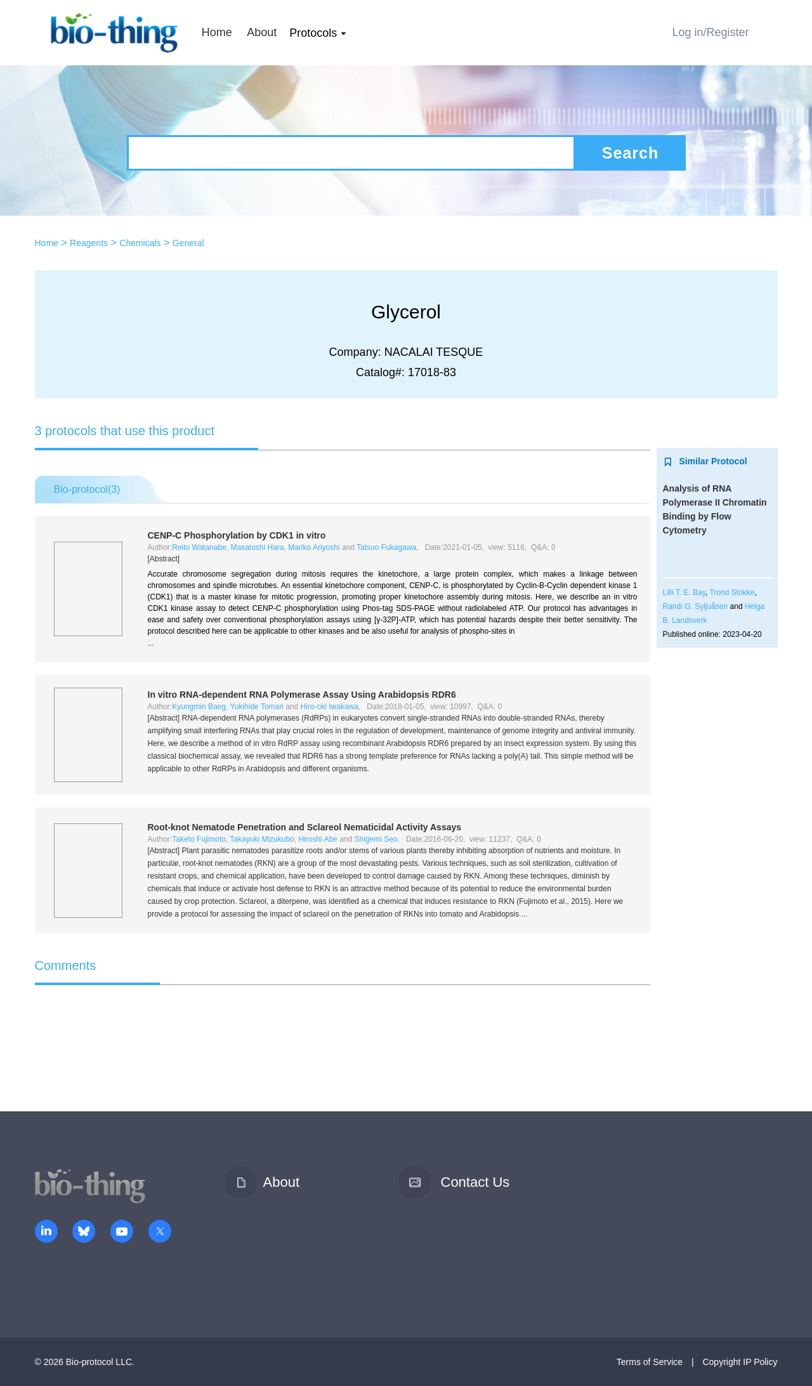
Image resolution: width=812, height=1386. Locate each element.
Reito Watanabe (199, 547)
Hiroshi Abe (317, 839)
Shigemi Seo (376, 839)
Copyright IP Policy (739, 1362)
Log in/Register (710, 32)
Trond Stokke (732, 592)
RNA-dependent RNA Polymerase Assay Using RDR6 (302, 695)
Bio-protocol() (87, 489)
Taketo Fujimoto (199, 839)
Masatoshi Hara (257, 547)
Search (630, 153)
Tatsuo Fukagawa (386, 547)
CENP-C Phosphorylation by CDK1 (237, 535)
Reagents (89, 243)
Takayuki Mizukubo (262, 839)
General (188, 243)
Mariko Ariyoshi (313, 547)
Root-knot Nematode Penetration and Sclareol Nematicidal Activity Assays (305, 827)
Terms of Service (650, 1362)
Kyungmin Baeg (199, 706)
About (262, 32)
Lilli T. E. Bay (684, 592)
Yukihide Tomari (257, 706)
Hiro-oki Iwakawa (329, 706)
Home (217, 32)
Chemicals (139, 243)
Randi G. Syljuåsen (695, 606)
